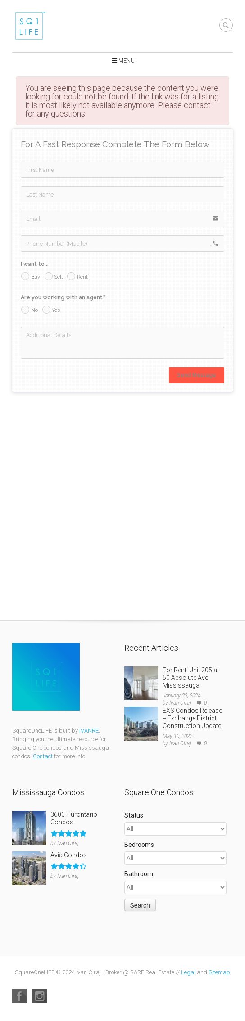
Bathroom (138, 873)
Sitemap (219, 972)
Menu (126, 60)
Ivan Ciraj (180, 703)
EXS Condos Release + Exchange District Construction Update (192, 718)
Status (133, 815)
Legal (188, 972)
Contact (43, 756)
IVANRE (89, 730)
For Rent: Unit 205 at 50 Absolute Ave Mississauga (191, 677)
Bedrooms (139, 844)
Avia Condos (68, 855)
